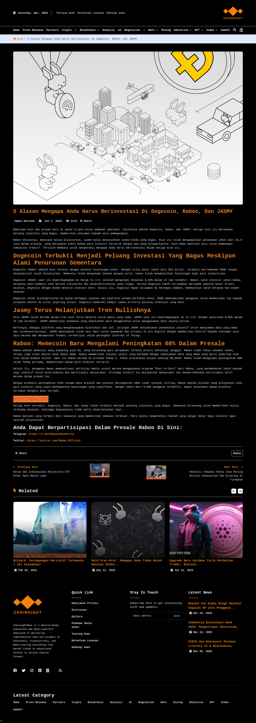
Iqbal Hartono (24, 221)
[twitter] (23, 671)
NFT (199, 30)
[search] (234, 30)
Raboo (237, 453)
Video (211, 30)
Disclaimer (79, 610)
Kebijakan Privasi (85, 603)
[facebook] (15, 671)
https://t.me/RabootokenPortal (50, 434)
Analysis (108, 30)
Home (18, 39)
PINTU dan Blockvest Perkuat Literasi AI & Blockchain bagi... (212, 646)
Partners (52, 30)
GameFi (225, 30)
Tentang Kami (65, 13)
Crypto (69, 30)
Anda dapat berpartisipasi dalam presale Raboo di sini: (98, 428)
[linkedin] (39, 671)
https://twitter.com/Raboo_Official (53, 440)
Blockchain (89, 30)
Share (86, 221)
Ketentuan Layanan (90, 13)
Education (183, 30)
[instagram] (31, 671)
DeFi (153, 30)
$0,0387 (191, 317)
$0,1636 (95, 280)
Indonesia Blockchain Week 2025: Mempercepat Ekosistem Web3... (212, 627)
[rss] (60, 671)
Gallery (77, 616)
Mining (166, 30)
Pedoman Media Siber (82, 625)
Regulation (134, 30)
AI (119, 30)
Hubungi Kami (115, 13)
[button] (233, 491)
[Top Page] (1, 721)
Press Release (33, 30)
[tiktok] (47, 671)
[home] (233, 13)
